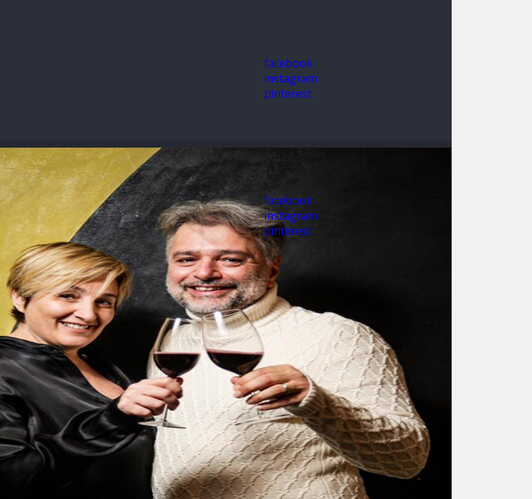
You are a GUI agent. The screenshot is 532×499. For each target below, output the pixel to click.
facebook (288, 63)
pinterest (288, 93)
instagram (290, 78)
